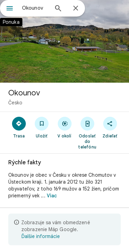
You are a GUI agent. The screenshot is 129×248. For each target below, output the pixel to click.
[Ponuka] (9, 9)
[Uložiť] (41, 127)
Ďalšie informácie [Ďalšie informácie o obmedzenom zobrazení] (40, 236)
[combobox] (35, 8)
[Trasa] (19, 127)
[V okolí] (64, 127)
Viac (52, 196)
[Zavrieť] (75, 8)
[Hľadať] (58, 9)
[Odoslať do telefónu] (87, 132)
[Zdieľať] (110, 127)
